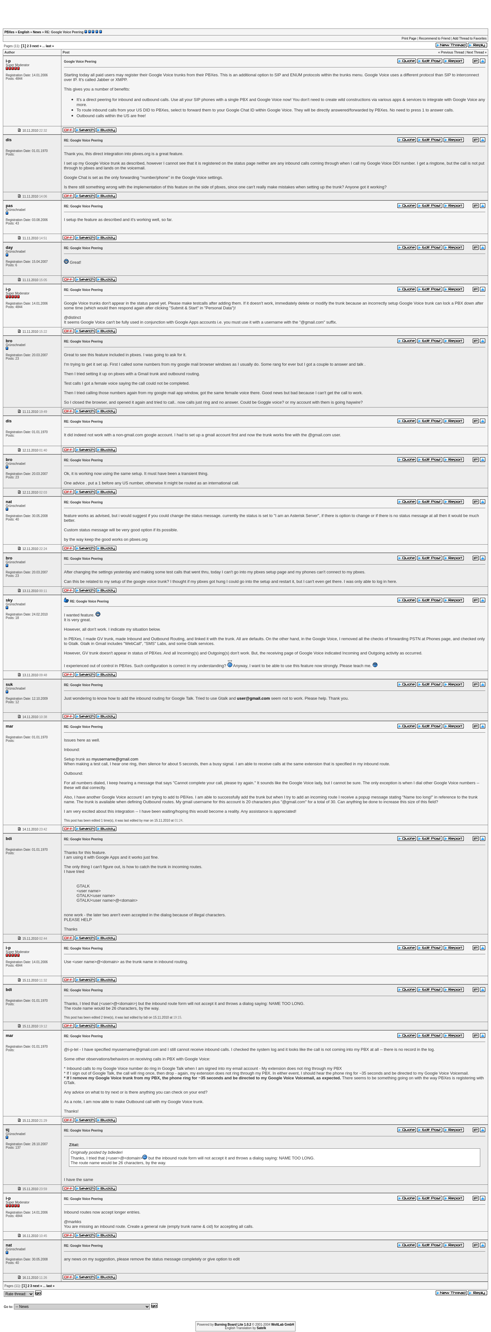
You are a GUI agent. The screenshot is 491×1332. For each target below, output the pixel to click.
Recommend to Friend (434, 38)
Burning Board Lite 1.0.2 (232, 1324)
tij (7, 1129)
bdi (9, 838)
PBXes (9, 32)
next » (36, 46)
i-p (8, 61)
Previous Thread (452, 52)
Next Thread (475, 52)
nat (9, 501)
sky (9, 600)
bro (9, 340)
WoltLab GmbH (282, 1324)
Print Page (408, 38)
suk (9, 684)
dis (9, 139)
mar (9, 726)
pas (9, 205)
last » (50, 46)
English (23, 32)
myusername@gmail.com (114, 759)
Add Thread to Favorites (470, 38)
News (37, 32)
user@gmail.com (253, 698)
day (9, 247)
